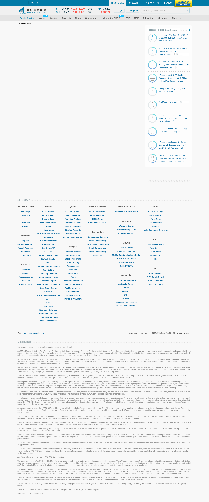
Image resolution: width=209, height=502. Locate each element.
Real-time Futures (48, 223)
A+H (48, 299)
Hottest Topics (162, 29)
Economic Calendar (48, 310)
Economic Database (48, 313)
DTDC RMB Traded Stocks (48, 233)
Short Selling (48, 270)
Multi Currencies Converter (156, 230)
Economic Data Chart (48, 317)
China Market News (97, 223)
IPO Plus (48, 292)
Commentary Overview (97, 237)
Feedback (25, 251)
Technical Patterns (73, 295)
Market (126, 288)
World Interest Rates (48, 321)
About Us (25, 270)
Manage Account (25, 244)
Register (25, 241)
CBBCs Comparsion (126, 251)
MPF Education (156, 284)
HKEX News (97, 219)
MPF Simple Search (156, 277)
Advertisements (26, 277)
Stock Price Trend (73, 259)
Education (25, 226)
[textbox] (165, 10)
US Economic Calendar (126, 302)
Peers (73, 277)
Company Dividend (48, 273)
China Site (25, 215)
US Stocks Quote (126, 284)
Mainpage (25, 212)
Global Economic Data (126, 306)
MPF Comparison (156, 280)
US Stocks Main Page (126, 280)
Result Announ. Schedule (48, 284)
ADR (48, 303)
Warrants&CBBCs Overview (126, 212)
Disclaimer (25, 280)
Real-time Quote (73, 212)
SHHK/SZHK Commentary (97, 244)
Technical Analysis (73, 219)
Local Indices (48, 212)
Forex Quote (155, 215)
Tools (156, 259)
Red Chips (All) (48, 248)
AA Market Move (73, 288)
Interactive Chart (73, 223)
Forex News (156, 219)
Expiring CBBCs (126, 262)
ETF (48, 263)
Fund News (156, 251)
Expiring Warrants (126, 233)
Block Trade (73, 270)
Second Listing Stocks (48, 255)
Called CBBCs (126, 266)
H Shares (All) (48, 244)
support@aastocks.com (34, 333)
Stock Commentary (97, 241)
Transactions (73, 266)
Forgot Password (25, 248)
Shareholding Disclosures (48, 295)
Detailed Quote (73, 215)
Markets (156, 226)
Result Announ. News (48, 277)
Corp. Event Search (48, 288)
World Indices (48, 215)
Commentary (155, 223)
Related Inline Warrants (73, 237)
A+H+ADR (48, 306)
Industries (48, 237)
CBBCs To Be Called (126, 259)
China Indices (48, 219)
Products (26, 223)
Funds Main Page (156, 244)
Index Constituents (48, 241)
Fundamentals (73, 291)
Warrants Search (126, 226)
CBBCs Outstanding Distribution (126, 255)
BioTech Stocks (48, 259)
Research (97, 255)
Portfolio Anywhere (73, 299)
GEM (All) (48, 252)
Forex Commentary (97, 251)
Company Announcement (48, 266)
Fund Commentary (97, 248)
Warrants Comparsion (126, 230)
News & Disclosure (73, 284)
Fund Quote (156, 248)
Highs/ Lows (48, 230)
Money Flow (73, 273)
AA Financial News (98, 212)
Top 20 (48, 226)
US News (126, 298)
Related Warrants (73, 230)
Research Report (48, 281)
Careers (25, 273)
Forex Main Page (155, 212)
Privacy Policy (25, 284)
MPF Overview (155, 273)
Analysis (126, 291)
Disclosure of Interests (73, 281)
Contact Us (26, 255)
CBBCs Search (126, 248)
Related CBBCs (73, 233)
